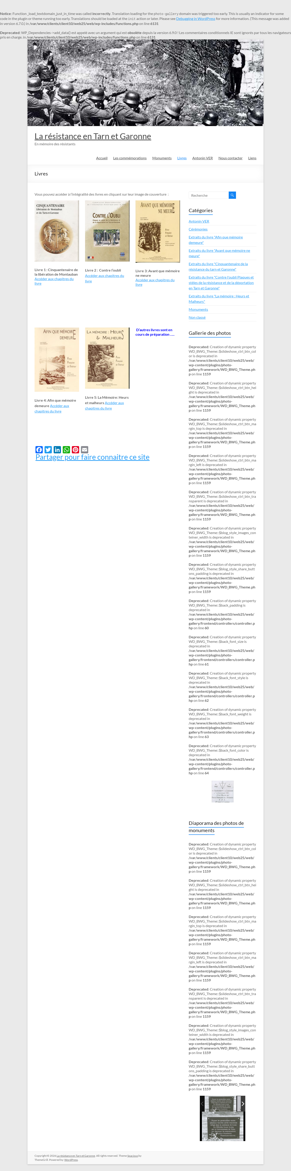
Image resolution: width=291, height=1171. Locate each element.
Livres (182, 158)
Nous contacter (230, 158)
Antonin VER (202, 158)
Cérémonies (198, 229)
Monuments (162, 158)
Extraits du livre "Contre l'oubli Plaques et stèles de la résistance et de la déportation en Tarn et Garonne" (221, 282)
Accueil (102, 158)
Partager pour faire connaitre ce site (92, 457)
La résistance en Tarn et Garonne (93, 136)
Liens (252, 158)
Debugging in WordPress (195, 18)
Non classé (197, 317)
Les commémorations (130, 158)
